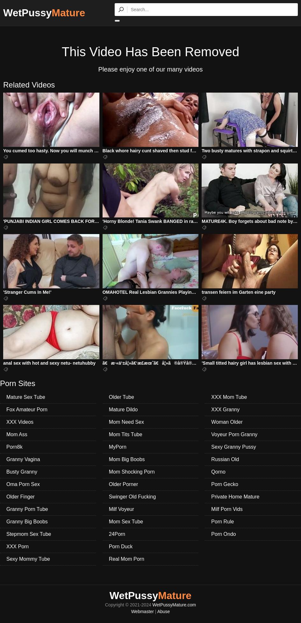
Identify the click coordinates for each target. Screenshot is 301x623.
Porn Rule (222, 521)
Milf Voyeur (121, 509)
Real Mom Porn (126, 559)
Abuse (163, 611)
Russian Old (225, 459)
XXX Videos (19, 422)
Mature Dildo (123, 409)
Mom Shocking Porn (132, 472)
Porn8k (14, 447)
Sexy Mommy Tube (28, 559)
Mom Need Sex (126, 422)
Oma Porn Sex (23, 484)
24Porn (117, 534)
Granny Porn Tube (27, 509)
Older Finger (20, 496)
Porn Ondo (223, 534)
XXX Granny (225, 409)
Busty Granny (21, 472)
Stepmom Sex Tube (28, 534)
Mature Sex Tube (25, 397)
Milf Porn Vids (226, 509)
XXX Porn (17, 546)
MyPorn (117, 447)
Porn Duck (121, 546)
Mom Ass (16, 434)
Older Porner (123, 484)
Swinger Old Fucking (132, 496)
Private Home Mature (235, 496)
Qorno (218, 472)
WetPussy (44, 13)
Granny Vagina (23, 459)
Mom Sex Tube (126, 521)
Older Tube (121, 397)
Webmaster (142, 611)
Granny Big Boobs (27, 521)
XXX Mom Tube (229, 397)
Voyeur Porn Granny (234, 434)
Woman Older (226, 422)
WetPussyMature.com (174, 604)
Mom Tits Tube (125, 434)
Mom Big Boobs (127, 459)
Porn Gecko (224, 484)
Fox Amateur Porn (26, 409)
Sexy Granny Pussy (233, 447)
